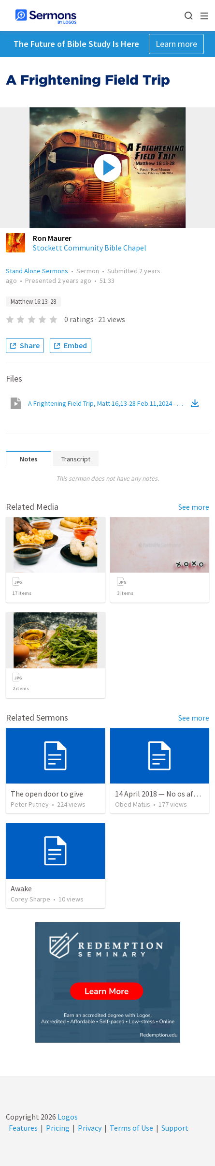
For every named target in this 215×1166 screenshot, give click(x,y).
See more (193, 507)
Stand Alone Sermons (37, 270)
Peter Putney (30, 804)
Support (174, 1128)
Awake (21, 888)
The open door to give (47, 793)
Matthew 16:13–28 (33, 301)
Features (23, 1128)
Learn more (176, 43)
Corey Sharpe (30, 899)
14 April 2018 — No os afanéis (163, 793)
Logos (67, 1117)
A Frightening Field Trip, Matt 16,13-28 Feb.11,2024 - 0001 (108, 403)
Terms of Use (131, 1128)
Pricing (58, 1128)
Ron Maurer (52, 238)
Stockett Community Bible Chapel (89, 247)
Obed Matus (132, 804)
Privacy (89, 1128)
